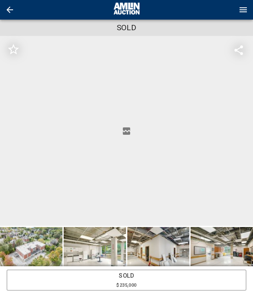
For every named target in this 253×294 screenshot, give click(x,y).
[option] (126, 131)
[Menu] (243, 10)
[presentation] (126, 9)
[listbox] (126, 131)
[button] (10, 10)
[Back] (10, 10)
